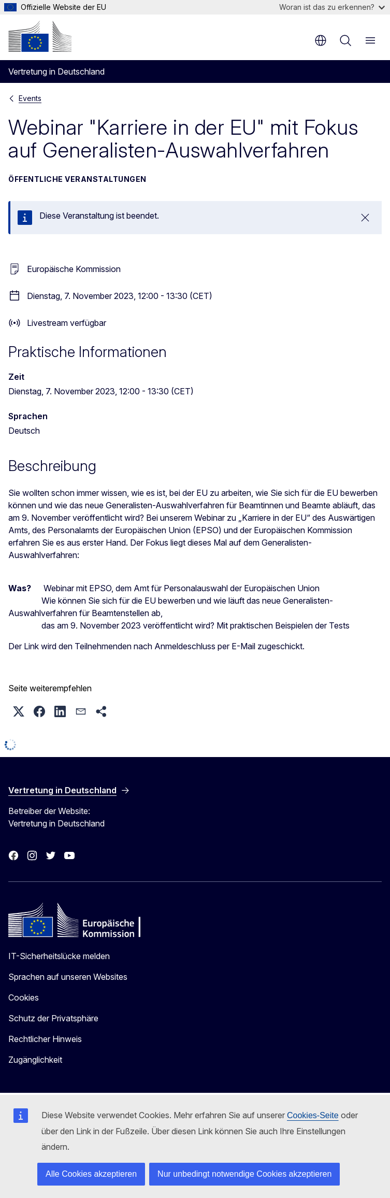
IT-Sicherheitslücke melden (59, 956)
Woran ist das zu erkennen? (332, 7)
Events (30, 98)
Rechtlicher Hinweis (45, 1039)
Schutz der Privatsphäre (53, 1018)
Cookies (23, 997)
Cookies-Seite (313, 1115)
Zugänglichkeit (35, 1059)
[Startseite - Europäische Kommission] (39, 36)
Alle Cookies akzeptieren (91, 1174)
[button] (18, 711)
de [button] (320, 40)
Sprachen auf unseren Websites (67, 977)
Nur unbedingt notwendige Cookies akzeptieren (244, 1174)
